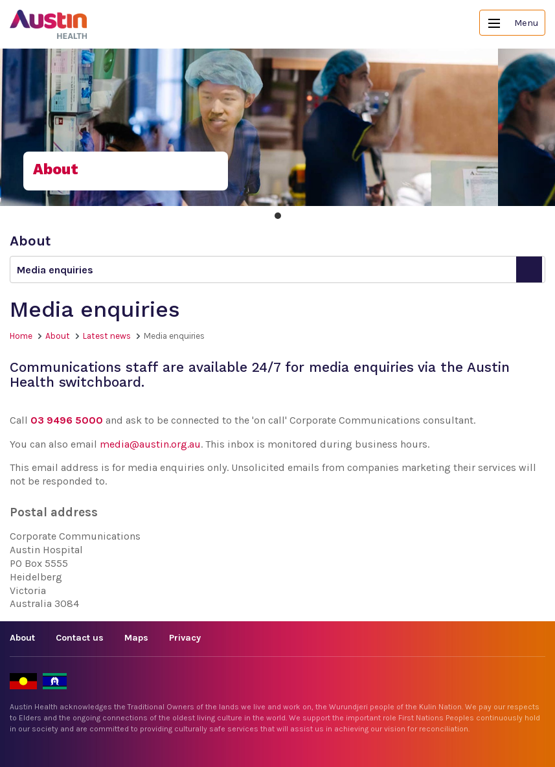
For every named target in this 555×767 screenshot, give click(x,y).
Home (21, 336)
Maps (136, 637)
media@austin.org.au (150, 444)
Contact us (80, 637)
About (57, 336)
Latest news (107, 336)
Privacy (185, 637)
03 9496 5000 (66, 420)
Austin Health (48, 24)
